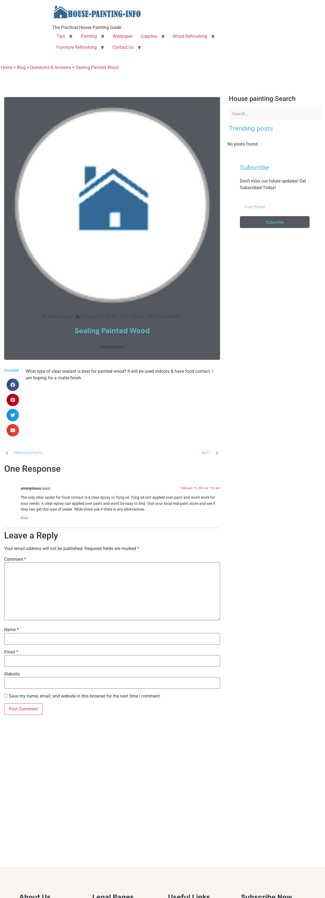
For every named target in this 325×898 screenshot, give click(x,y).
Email (11, 652)
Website (12, 674)
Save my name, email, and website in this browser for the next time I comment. (85, 696)
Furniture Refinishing (76, 47)
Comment (15, 559)
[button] (13, 385)
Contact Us (123, 47)
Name (11, 630)
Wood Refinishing (190, 36)
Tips (60, 36)
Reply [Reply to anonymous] (24, 518)
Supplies (148, 36)
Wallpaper (122, 36)
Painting (89, 36)
